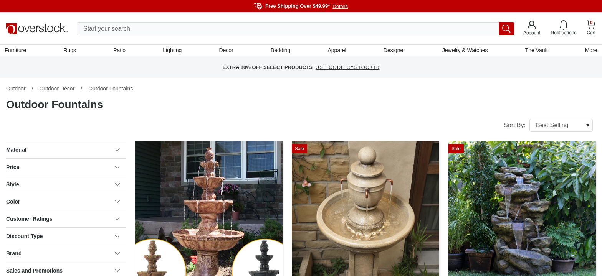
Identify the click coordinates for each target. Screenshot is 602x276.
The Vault (535, 51)
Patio (120, 51)
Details (340, 6)
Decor (226, 51)
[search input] (295, 28)
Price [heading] (63, 169)
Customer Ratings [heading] (63, 220)
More (590, 51)
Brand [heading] (63, 255)
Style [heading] (63, 186)
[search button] (506, 28)
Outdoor (16, 90)
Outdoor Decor (56, 90)
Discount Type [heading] (63, 238)
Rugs (70, 51)
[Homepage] (37, 28)
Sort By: (548, 126)
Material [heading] (63, 151)
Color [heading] (63, 203)
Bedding (280, 51)
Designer (393, 51)
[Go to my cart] (591, 28)
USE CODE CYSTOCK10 (348, 69)
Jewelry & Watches (464, 51)
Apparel (336, 51)
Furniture (17, 51)
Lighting (173, 51)
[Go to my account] (532, 29)
